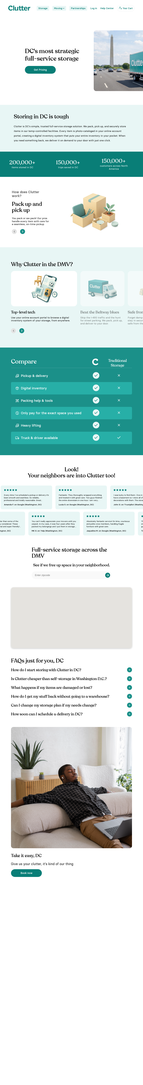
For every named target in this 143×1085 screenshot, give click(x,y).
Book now (26, 873)
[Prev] (14, 231)
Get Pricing (40, 69)
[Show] (129, 669)
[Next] (22, 231)
